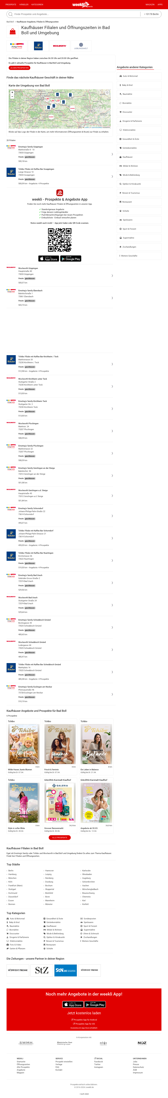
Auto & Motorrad (129, 76)
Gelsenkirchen (87, 882)
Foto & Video (14, 945)
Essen (10, 900)
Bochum (48, 885)
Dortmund (12, 893)
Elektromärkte (127, 130)
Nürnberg (48, 878)
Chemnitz (85, 897)
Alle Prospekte (59, 838)
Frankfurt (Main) (14, 885)
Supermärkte (127, 238)
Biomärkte (126, 103)
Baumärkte (126, 94)
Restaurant (126, 202)
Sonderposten (88, 918)
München (11, 878)
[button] (107, 93)
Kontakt (59, 1070)
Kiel (83, 900)
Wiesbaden (86, 874)
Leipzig (48, 874)
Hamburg (11, 874)
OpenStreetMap (97, 127)
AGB (135, 1070)
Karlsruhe (85, 870)
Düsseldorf (12, 897)
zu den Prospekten (19, 68)
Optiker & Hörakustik (130, 184)
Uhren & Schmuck (89, 933)
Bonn (47, 897)
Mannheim (49, 900)
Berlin (90, 7)
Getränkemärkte (128, 148)
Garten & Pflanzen (16, 948)
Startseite (21, 1061)
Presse (136, 1064)
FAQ (57, 1067)
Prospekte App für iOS (84, 1024)
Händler (23, 4)
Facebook (98, 1061)
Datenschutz (138, 1067)
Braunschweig (87, 893)
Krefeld (84, 904)
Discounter (126, 112)
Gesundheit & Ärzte (129, 139)
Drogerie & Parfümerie (131, 121)
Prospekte (11, 4)
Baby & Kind (126, 85)
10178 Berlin (151, 14)
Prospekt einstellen (64, 1061)
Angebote (21, 1070)
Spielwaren (126, 220)
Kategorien (37, 4)
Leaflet (86, 127)
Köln (9, 882)
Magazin (150, 4)
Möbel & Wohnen (129, 166)
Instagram (98, 1067)
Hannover (49, 870)
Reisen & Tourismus (130, 193)
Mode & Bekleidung (130, 175)
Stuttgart (11, 889)
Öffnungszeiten (23, 1064)
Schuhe (124, 211)
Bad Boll (10, 22)
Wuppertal (49, 889)
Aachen (84, 885)
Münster (48, 904)
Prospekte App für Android (84, 1020)
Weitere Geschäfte (128, 256)
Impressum (138, 1072)
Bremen (11, 904)
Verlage (59, 1064)
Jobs (135, 1061)
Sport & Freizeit (128, 229)
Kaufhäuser (126, 157)
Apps (160, 4)
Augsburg (85, 878)
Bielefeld (48, 893)
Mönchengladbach (89, 889)
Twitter (97, 1064)
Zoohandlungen (128, 247)
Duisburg (48, 882)
